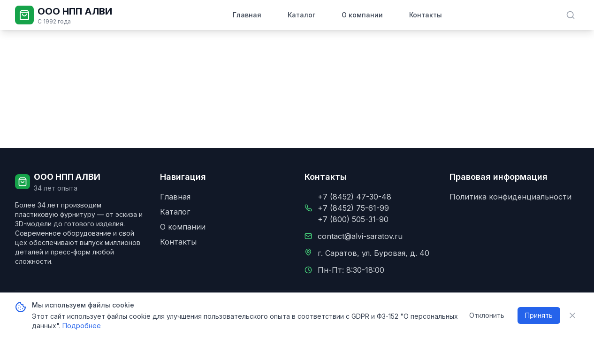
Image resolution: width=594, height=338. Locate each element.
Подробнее (81, 326)
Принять (539, 315)
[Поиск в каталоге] (570, 15)
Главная (247, 15)
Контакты (425, 15)
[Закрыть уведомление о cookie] (572, 315)
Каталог (301, 15)
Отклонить (486, 315)
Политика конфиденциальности (510, 196)
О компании (362, 15)
